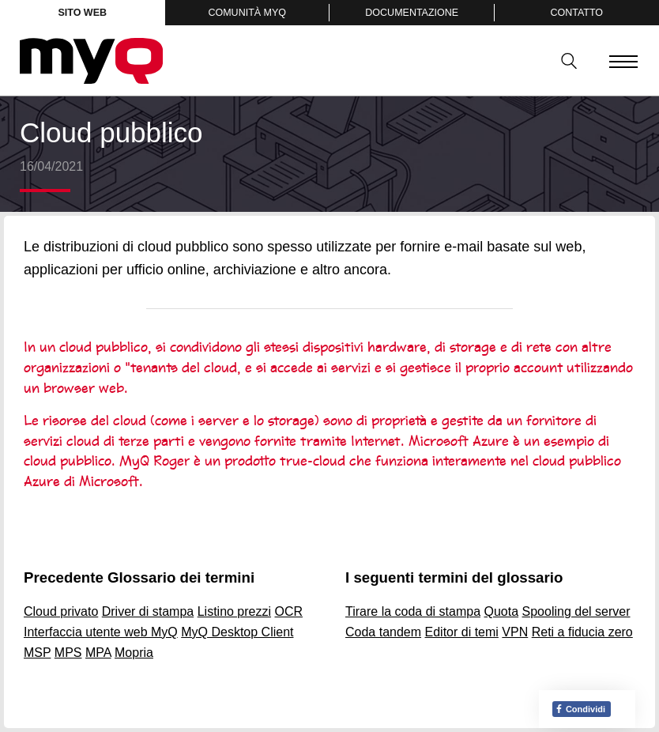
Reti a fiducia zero (582, 632)
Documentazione (411, 12)
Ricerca (563, 61)
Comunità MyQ (247, 12)
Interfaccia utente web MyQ (101, 632)
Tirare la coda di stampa (412, 611)
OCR (289, 611)
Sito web (82, 12)
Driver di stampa (148, 611)
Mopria (134, 652)
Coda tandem (383, 632)
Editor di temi (462, 632)
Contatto (576, 12)
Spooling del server (576, 611)
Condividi (580, 709)
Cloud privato (61, 611)
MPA (98, 652)
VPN (515, 632)
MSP (37, 652)
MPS (68, 652)
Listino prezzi (234, 611)
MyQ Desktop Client (237, 632)
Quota (501, 611)
